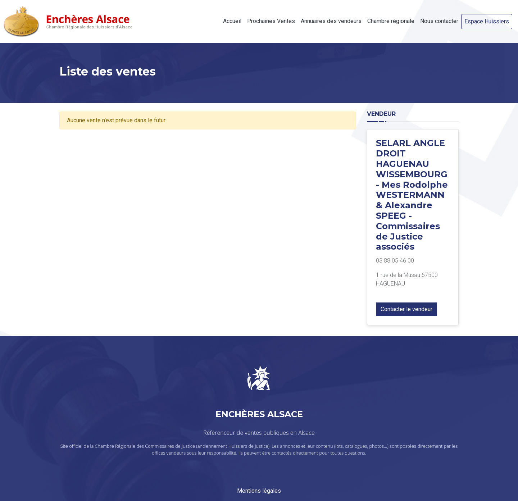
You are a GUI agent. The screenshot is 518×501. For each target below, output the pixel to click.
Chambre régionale (390, 21)
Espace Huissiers (486, 21)
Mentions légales (259, 490)
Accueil (232, 21)
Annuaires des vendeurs (331, 21)
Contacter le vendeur (406, 309)
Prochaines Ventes (271, 21)
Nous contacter (439, 21)
